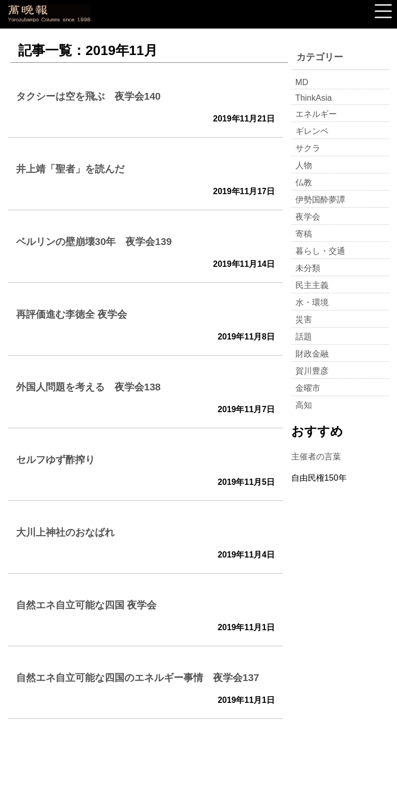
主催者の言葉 (316, 456)
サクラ (307, 148)
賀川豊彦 (312, 370)
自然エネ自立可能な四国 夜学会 (86, 605)
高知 (303, 405)
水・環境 (312, 302)
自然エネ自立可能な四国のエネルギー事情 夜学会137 (137, 677)
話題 (303, 336)
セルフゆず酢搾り (55, 459)
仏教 (303, 182)
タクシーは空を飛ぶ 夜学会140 (88, 96)
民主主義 (312, 285)
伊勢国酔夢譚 (320, 199)
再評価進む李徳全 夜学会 (71, 314)
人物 (303, 165)
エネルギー (316, 114)
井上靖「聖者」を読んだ (70, 169)
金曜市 (307, 388)
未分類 (307, 268)
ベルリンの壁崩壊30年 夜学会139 (94, 241)
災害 (303, 319)
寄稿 (303, 233)
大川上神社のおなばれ (65, 532)
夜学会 (307, 216)
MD (301, 82)
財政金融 (312, 353)
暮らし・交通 (320, 251)
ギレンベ (312, 131)
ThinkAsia (313, 97)
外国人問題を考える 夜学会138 (88, 387)
